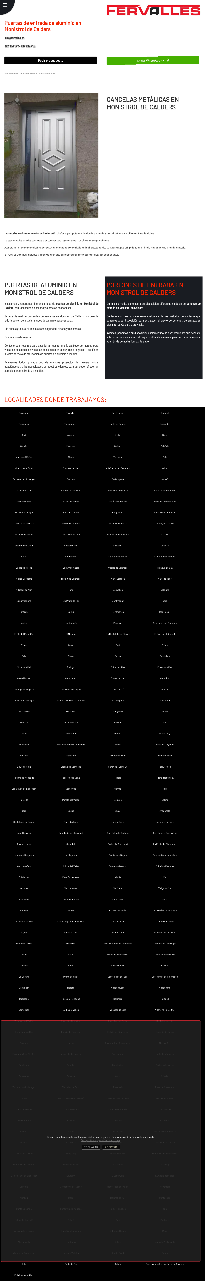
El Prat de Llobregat (164, 633)
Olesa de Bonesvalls (165, 954)
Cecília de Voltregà (117, 567)
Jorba (71, 611)
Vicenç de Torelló (165, 523)
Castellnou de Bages (23, 821)
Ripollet (165, 689)
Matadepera (118, 700)
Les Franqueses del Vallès (70, 921)
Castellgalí (24, 1009)
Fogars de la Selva (71, 777)
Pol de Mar (24, 877)
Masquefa (165, 700)
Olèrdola (24, 965)
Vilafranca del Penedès (118, 468)
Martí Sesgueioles (118, 501)
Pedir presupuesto (50, 60)
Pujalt (118, 744)
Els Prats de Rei (71, 600)
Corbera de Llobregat (24, 479)
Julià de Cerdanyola (71, 689)
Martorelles (24, 711)
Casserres (71, 788)
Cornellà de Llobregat (165, 943)
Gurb (23, 434)
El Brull (164, 965)
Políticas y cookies (23, 1275)
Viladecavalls (117, 987)
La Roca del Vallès (165, 921)
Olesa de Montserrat (117, 954)
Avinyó (164, 479)
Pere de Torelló (71, 512)
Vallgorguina (164, 888)
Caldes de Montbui (70, 490)
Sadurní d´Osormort (118, 844)
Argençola (165, 810)
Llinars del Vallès (117, 910)
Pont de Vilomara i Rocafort (71, 744)
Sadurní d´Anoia (71, 567)
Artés (118, 1264)
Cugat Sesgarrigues (164, 556)
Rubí (24, 1264)
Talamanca (23, 423)
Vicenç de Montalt (24, 534)
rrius (164, 468)
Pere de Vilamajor (24, 512)
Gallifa (165, 799)
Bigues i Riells (24, 766)
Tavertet (70, 412)
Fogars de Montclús (24, 777)
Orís (24, 656)
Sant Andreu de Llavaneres (71, 700)
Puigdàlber (117, 512)
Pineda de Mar (164, 667)
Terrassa (117, 457)
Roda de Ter (71, 1264)
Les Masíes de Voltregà (165, 910)
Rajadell (165, 998)
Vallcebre (24, 899)
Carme (117, 788)
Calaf (23, 556)
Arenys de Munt (118, 755)
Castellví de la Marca (23, 523)
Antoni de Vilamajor (24, 700)
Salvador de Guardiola (164, 501)
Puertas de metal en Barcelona (29, 73)
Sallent (117, 446)
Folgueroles (165, 766)
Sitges (24, 645)
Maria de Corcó (24, 943)
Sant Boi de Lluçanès (118, 534)
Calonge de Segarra (24, 689)
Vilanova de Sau (165, 567)
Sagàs (71, 810)
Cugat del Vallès (24, 567)
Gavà (70, 954)
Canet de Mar (118, 678)
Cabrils (23, 446)
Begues (118, 799)
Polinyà (71, 667)
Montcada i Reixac (24, 457)
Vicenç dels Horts (118, 523)
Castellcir (24, 987)
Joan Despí (118, 689)
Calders (165, 545)
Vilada (118, 877)
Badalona (24, 998)
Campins (164, 678)
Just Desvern (24, 832)
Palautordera (24, 844)
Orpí (118, 645)
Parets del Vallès (70, 799)
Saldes (70, 910)
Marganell (118, 711)
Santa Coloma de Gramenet (118, 943)
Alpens (70, 434)
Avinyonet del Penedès (165, 622)
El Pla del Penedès (23, 633)
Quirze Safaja (24, 866)
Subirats (23, 910)
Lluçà (118, 810)
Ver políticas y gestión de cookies (100, 1140)
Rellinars (117, 998)
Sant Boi (164, 534)
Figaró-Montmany (165, 777)
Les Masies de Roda (24, 921)
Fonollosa (24, 744)
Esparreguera (24, 600)
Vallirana (117, 888)
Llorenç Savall (118, 821)
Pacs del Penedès (71, 998)
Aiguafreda (70, 556)
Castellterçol (70, 545)
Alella (118, 434)
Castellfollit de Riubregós (165, 976)
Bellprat (24, 722)
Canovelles (70, 678)
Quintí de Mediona (165, 866)
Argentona (70, 755)
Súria (164, 899)
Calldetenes (71, 733)
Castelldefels (117, 965)
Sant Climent (71, 932)
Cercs (118, 656)
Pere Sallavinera (70, 877)
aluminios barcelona (11, 73)
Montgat (24, 622)
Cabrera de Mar (71, 468)
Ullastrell (70, 943)
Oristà (165, 645)
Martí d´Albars (71, 821)
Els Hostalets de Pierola (118, 633)
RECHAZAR (91, 1147)
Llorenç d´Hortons (164, 821)
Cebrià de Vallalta (71, 534)
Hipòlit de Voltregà (71, 578)
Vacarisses (117, 899)
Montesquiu (71, 622)
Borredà (118, 722)
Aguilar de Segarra (117, 556)
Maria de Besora (118, 423)
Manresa (70, 446)
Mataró (70, 987)
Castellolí (118, 545)
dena (70, 965)
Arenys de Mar (165, 755)
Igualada (164, 423)
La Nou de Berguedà (23, 855)
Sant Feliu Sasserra (118, 490)
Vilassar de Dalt (118, 1009)
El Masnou (71, 633)
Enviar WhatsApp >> (153, 60)
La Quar (24, 932)
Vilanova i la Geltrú (164, 1009)
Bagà (164, 434)
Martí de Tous (165, 578)
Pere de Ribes (24, 501)
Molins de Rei (24, 667)
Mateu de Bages (71, 501)
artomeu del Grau (24, 545)
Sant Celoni (118, 932)
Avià (165, 722)
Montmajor (164, 611)
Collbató (165, 589)
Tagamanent (70, 423)
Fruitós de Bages (118, 855)
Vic (164, 877)
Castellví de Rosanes (164, 512)
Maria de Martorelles (164, 932)
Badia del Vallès (71, 1009)
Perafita (24, 799)
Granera (118, 733)
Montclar (117, 622)
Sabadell (70, 844)
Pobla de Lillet (117, 667)
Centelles (165, 656)
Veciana (24, 888)
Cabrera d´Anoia (71, 722)
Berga (165, 711)
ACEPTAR (111, 1147)
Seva (70, 645)
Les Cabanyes (118, 921)
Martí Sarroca (118, 578)
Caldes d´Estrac (24, 490)
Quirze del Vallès (70, 866)
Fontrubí (23, 611)
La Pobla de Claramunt (164, 844)
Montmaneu (118, 611)
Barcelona (24, 412)
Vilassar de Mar (24, 589)
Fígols (118, 777)
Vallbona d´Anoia (70, 899)
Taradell (165, 412)
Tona (70, 589)
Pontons (23, 755)
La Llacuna (23, 976)
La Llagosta (71, 855)
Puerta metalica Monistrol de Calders (165, 1264)
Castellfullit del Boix (118, 976)
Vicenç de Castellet (71, 766)
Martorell (70, 711)
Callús (24, 733)
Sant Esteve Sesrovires (164, 832)
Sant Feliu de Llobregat (71, 832)
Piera (164, 788)
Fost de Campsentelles (165, 855)
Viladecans (164, 987)
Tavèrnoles (118, 412)
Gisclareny (164, 733)
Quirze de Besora (118, 866)
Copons (71, 479)
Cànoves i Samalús (117, 766)
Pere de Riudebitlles (164, 490)
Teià (165, 457)
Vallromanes (70, 888)
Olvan (71, 656)
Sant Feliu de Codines (118, 832)
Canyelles (118, 589)
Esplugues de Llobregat (24, 788)
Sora (23, 810)
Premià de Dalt (70, 976)
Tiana (71, 457)
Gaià (165, 600)
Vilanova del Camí (24, 468)
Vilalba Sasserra (24, 578)
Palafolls (165, 446)
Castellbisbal (23, 678)
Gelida (24, 954)
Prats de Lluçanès (164, 744)
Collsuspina (118, 479)
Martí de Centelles (70, 523)
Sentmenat (118, 600)
